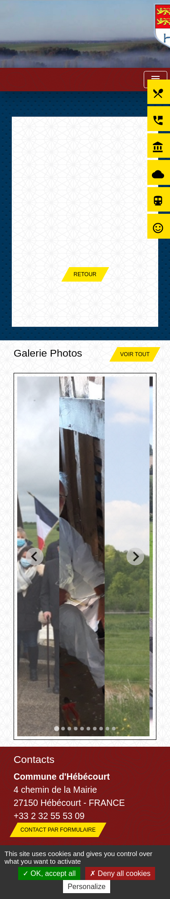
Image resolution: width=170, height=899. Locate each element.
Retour (84, 274)
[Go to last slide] (35, 556)
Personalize (87, 886)
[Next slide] (135, 556)
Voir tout (135, 354)
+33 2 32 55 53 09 (49, 816)
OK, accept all (49, 873)
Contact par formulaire (58, 830)
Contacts (34, 759)
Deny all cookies (120, 873)
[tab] (56, 728)
